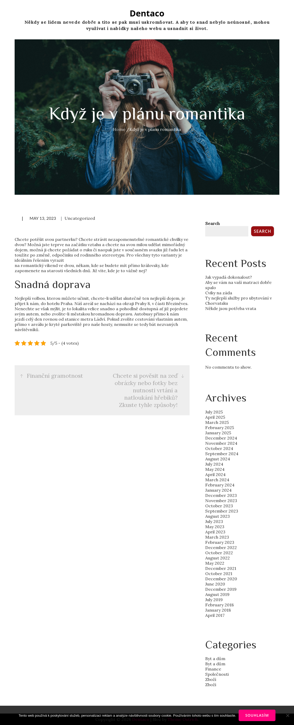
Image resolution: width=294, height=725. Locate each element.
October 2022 (219, 552)
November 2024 (221, 443)
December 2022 (221, 547)
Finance (213, 669)
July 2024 (214, 464)
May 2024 (215, 469)
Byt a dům (215, 658)
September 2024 (221, 453)
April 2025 (215, 417)
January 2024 (218, 490)
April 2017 (215, 615)
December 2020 (221, 578)
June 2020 (215, 584)
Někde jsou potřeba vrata (230, 308)
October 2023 (219, 505)
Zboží (210, 679)
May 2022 (214, 563)
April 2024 (215, 474)
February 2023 (219, 542)
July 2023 (214, 521)
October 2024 (219, 448)
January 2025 (218, 432)
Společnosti (217, 674)
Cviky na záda (218, 292)
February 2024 (219, 485)
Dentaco (147, 13)
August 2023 (217, 516)
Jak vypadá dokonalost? (228, 277)
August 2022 (217, 557)
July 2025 (214, 412)
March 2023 (217, 537)
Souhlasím (257, 715)
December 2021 (220, 568)
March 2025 (217, 422)
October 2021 (218, 573)
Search (212, 223)
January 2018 (218, 610)
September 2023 (221, 511)
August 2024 (217, 458)
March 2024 (217, 479)
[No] (287, 715)
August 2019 (217, 594)
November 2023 (221, 500)
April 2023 (215, 531)
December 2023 (221, 495)
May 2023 (214, 526)
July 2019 (214, 599)
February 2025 (219, 427)
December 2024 (221, 438)
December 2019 (221, 589)
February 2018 (219, 604)
